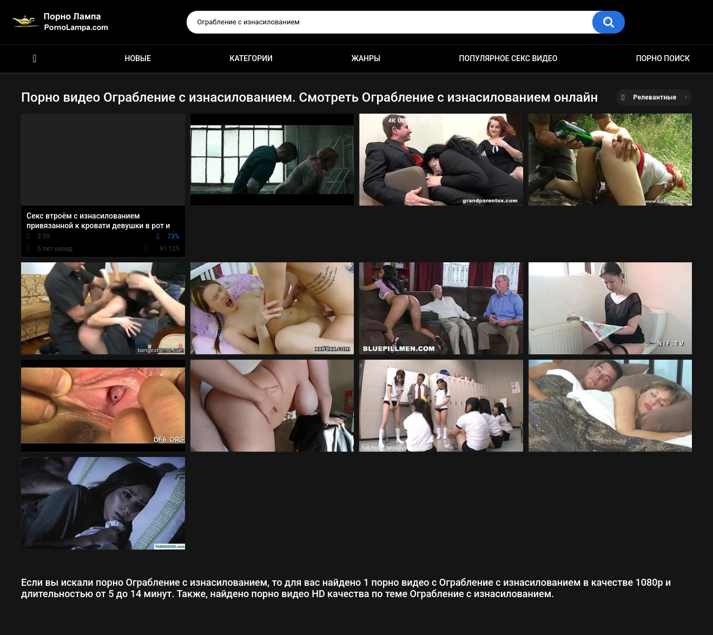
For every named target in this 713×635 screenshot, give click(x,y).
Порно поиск (663, 58)
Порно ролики (34, 58)
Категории (251, 58)
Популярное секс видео (508, 58)
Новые (137, 58)
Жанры (365, 58)
